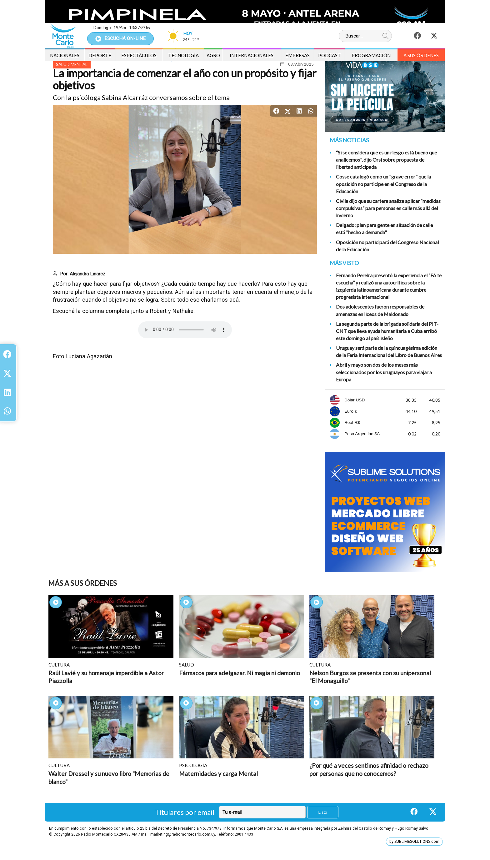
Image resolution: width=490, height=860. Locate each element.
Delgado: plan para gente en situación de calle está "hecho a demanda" (384, 228)
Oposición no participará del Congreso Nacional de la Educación (387, 245)
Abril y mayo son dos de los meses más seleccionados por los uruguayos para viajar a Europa (384, 372)
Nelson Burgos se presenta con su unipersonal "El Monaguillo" (370, 677)
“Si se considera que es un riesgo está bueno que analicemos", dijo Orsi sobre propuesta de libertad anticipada (386, 159)
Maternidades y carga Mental (218, 773)
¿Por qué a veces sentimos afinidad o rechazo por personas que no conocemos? (368, 769)
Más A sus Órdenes (82, 583)
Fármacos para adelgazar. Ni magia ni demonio (239, 672)
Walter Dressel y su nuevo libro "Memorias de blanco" (108, 777)
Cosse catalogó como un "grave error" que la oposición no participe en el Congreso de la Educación (383, 184)
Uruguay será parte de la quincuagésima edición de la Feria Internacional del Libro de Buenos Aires (389, 351)
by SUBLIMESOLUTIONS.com (414, 841)
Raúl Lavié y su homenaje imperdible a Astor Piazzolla (106, 677)
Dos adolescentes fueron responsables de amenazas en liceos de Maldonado (380, 310)
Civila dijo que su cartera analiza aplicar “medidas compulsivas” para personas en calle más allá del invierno (388, 208)
